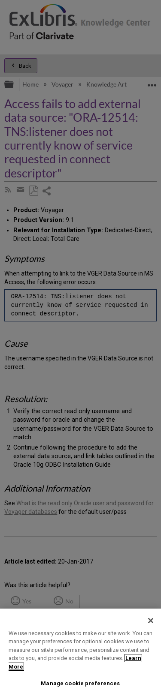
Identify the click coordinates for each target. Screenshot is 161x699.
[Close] (150, 620)
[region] (80, 654)
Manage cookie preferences (80, 683)
